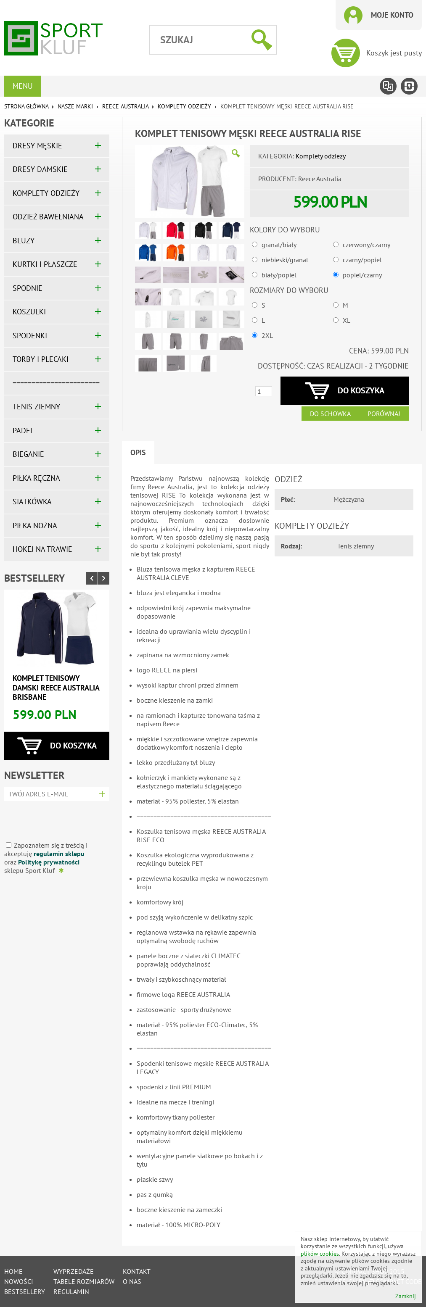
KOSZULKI (29, 311)
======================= (56, 383)
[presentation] (54, 818)
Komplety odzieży (184, 106)
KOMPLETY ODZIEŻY (46, 193)
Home (13, 1271)
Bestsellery (34, 578)
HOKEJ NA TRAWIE (42, 549)
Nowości (18, 1281)
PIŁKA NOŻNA (35, 525)
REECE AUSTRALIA (125, 106)
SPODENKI (30, 335)
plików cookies (320, 1253)
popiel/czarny (362, 275)
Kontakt (137, 1271)
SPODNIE (27, 288)
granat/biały (279, 244)
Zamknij (405, 1296)
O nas (132, 1281)
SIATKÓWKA (32, 501)
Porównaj (384, 413)
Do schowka (330, 413)
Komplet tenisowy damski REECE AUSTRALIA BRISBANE (56, 687)
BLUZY (23, 240)
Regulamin (71, 1291)
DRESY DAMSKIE (40, 169)
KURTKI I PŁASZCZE (45, 264)
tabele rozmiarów (83, 1281)
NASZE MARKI (75, 106)
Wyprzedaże (73, 1271)
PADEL (23, 430)
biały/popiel (279, 275)
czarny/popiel (362, 260)
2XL (267, 335)
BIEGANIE (28, 454)
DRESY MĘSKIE (37, 145)
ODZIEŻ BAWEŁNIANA (48, 216)
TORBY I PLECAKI (41, 359)
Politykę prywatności (48, 862)
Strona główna (26, 106)
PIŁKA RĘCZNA (36, 478)
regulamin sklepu (59, 853)
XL (346, 320)
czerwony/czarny (366, 244)
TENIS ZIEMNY (36, 406)
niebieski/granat (285, 260)
